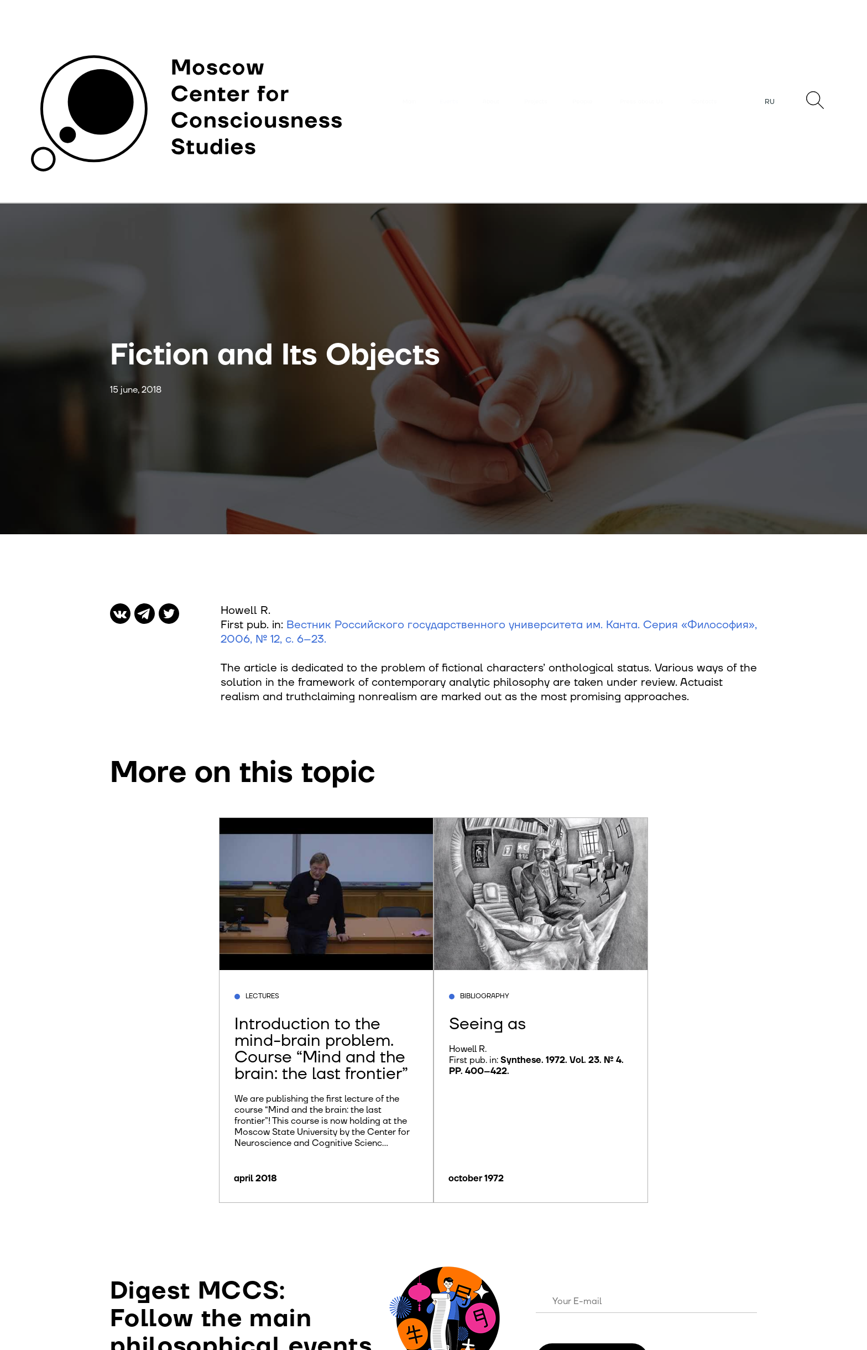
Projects (535, 101)
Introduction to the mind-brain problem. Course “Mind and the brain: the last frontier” (321, 1049)
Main (409, 101)
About (491, 101)
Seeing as (487, 1024)
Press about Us (641, 101)
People (582, 101)
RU (770, 101)
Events (449, 101)
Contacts (704, 101)
